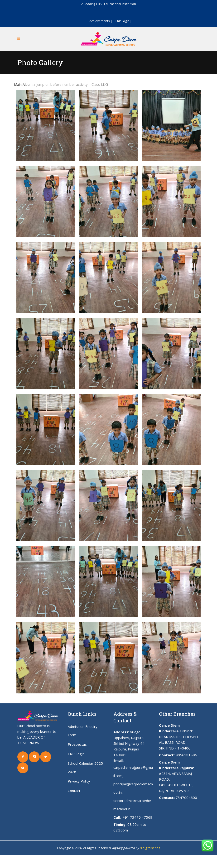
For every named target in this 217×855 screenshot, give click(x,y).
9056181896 (186, 755)
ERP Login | (124, 21)
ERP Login (76, 753)
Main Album (23, 84)
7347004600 (186, 797)
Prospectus (77, 744)
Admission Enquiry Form (82, 730)
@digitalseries (150, 848)
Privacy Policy (79, 781)
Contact (74, 790)
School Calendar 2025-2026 (86, 767)
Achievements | (100, 21)
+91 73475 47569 (137, 817)
